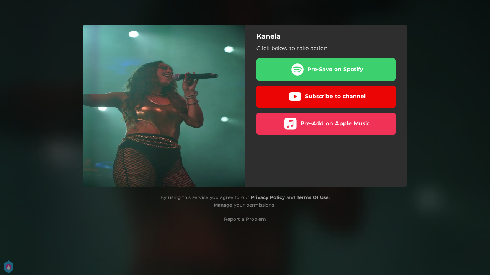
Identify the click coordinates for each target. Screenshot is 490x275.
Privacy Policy (268, 197)
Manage (223, 205)
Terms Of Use (313, 197)
